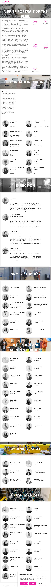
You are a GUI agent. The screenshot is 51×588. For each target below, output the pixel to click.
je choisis (40, 583)
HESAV (23, 52)
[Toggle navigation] (48, 2)
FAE (3, 66)
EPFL (14, 25)
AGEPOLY (9, 66)
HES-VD (11, 28)
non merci (33, 583)
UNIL (15, 24)
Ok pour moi (24, 583)
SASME (11, 155)
